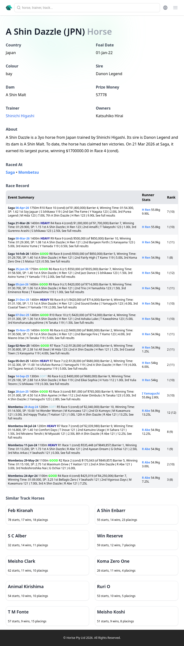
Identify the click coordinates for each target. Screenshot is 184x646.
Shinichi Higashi (20, 115)
